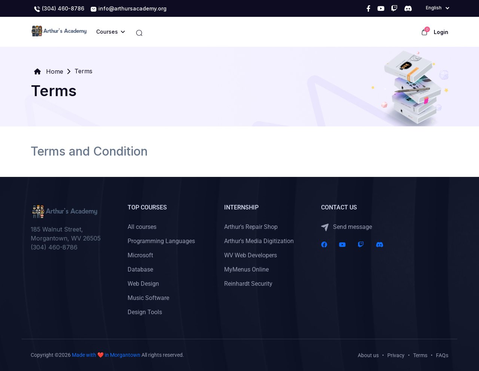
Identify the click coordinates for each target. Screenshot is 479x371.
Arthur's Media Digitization (259, 241)
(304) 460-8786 (59, 9)
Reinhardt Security (248, 283)
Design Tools (145, 312)
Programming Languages (161, 241)
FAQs (442, 355)
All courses (142, 226)
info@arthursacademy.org (128, 9)
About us (368, 355)
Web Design (143, 283)
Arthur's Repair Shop (251, 226)
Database (140, 269)
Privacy (396, 355)
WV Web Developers (250, 255)
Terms (420, 355)
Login (441, 32)
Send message (346, 227)
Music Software (148, 297)
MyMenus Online (246, 269)
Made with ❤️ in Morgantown (106, 355)
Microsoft (140, 255)
